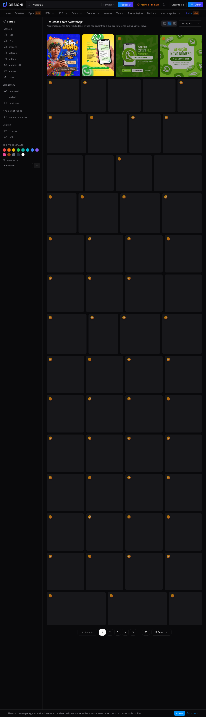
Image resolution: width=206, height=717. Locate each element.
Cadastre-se (178, 4)
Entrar (196, 4)
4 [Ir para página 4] (125, 632)
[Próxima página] (162, 632)
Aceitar (179, 713)
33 (146, 632)
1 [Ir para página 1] (102, 632)
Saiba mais (192, 713)
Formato (109, 4)
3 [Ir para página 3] (117, 632)
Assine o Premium (148, 4)
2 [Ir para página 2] (110, 632)
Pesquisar (125, 4)
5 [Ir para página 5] (133, 632)
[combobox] (190, 24)
